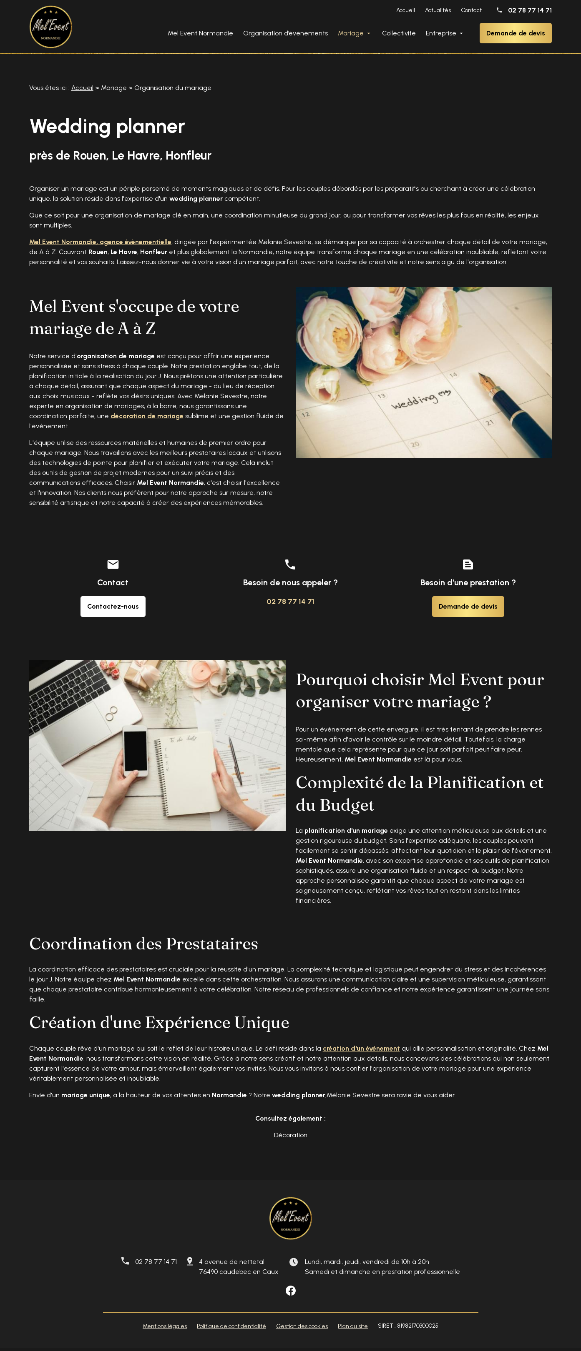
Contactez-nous (113, 610)
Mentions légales (165, 1329)
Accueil (405, 10)
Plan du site (353, 1329)
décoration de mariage (147, 419)
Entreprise (441, 33)
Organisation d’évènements (285, 33)
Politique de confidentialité (231, 1329)
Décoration (290, 1138)
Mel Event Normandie (200, 33)
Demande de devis (515, 33)
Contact (471, 10)
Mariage (351, 33)
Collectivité (399, 33)
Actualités (438, 10)
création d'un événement (361, 1052)
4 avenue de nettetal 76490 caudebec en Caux (239, 1270)
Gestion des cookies (302, 1329)
